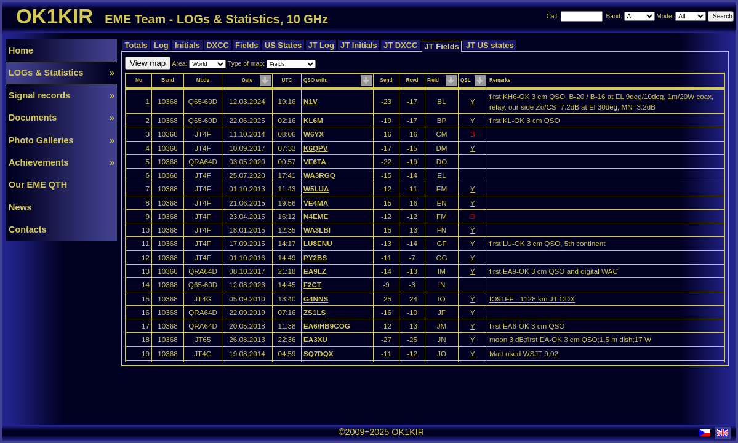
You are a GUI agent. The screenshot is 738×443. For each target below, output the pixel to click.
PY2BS (315, 257)
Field (433, 80)
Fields (246, 45)
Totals (136, 45)
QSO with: (315, 80)
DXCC (217, 45)
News (20, 207)
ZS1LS (314, 312)
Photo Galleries (61, 140)
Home (21, 50)
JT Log (321, 45)
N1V (310, 101)
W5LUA (316, 189)
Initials (187, 45)
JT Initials (358, 45)
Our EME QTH (38, 185)
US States (283, 45)
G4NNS (315, 299)
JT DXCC (400, 45)
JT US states (489, 45)
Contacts (28, 229)
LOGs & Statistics (61, 73)
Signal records (61, 95)
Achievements (61, 162)
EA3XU (315, 339)
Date (247, 80)
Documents (61, 117)
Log (160, 45)
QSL (465, 80)
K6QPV (315, 148)
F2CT (312, 285)
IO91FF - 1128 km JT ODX (532, 299)
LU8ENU (317, 243)
